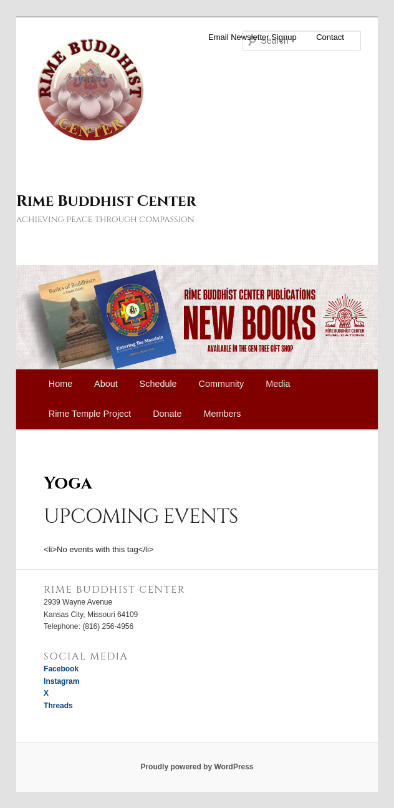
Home (60, 384)
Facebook (61, 668)
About (106, 384)
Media (278, 384)
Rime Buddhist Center (106, 202)
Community (221, 384)
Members (222, 414)
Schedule (158, 384)
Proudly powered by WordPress (196, 766)
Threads (58, 705)
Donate (167, 414)
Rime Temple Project (90, 414)
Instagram (61, 681)
